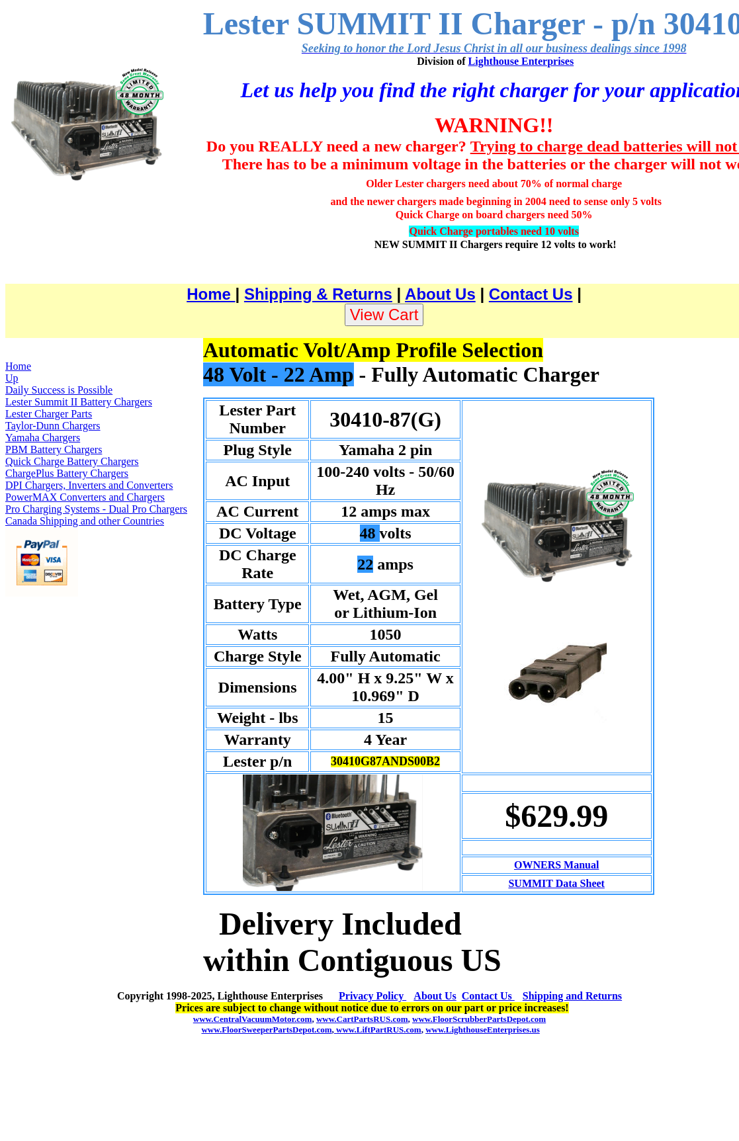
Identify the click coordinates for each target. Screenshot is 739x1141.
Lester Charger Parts (48, 413)
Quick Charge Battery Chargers (72, 461)
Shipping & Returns (318, 294)
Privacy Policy (372, 995)
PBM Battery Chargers (53, 449)
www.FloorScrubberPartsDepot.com (479, 1019)
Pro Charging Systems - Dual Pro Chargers (96, 509)
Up (12, 378)
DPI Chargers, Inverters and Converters (89, 485)
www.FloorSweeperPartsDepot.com (266, 1030)
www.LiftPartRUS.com (377, 1030)
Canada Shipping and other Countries (84, 521)
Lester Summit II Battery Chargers (78, 401)
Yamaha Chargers (42, 437)
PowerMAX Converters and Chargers (85, 497)
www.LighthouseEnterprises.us (482, 1030)
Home (211, 294)
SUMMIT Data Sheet (556, 883)
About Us (440, 294)
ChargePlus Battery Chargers (66, 473)
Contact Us (531, 294)
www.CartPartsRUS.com (362, 1019)
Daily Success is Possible (58, 390)
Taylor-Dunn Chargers (53, 425)
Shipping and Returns (572, 995)
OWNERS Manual (556, 864)
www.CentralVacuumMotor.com (252, 1019)
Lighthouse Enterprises (521, 61)
